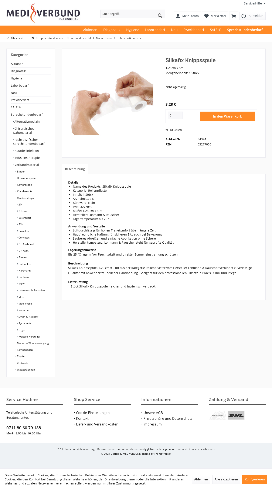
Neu (14, 93)
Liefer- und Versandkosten (97, 424)
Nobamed (24, 310)
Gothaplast (24, 264)
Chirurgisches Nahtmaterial (23, 130)
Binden (20, 171)
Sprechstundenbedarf (26, 114)
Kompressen (24, 185)
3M (20, 204)
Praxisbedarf (20, 100)
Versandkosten (130, 449)
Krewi (21, 284)
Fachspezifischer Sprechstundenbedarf (28, 142)
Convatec (24, 237)
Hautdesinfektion (26, 151)
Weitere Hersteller (29, 336)
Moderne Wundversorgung (32, 343)
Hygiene (16, 78)
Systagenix (24, 323)
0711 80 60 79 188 (23, 428)
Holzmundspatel (26, 178)
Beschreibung (75, 169)
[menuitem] (253, 3)
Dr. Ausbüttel (26, 244)
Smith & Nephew (28, 317)
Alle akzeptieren (226, 479)
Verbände (22, 363)
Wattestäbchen (25, 369)
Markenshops (25, 198)
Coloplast (24, 231)
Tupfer (20, 356)
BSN (21, 224)
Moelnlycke (25, 303)
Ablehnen (201, 479)
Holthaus (23, 277)
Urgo (21, 330)
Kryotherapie (24, 191)
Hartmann (24, 270)
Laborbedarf (19, 85)
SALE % (16, 107)
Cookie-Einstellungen (93, 412)
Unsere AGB (153, 412)
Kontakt (82, 418)
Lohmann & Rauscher (31, 290)
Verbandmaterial (26, 165)
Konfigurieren (255, 479)
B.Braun (23, 211)
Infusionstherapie (27, 158)
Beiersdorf (24, 218)
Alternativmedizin (27, 121)
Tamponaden (24, 350)
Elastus (22, 257)
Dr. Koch (23, 251)
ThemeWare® (162, 454)
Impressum (152, 424)
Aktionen (17, 64)
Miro (21, 297)
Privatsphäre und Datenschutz (168, 418)
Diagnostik (18, 71)
